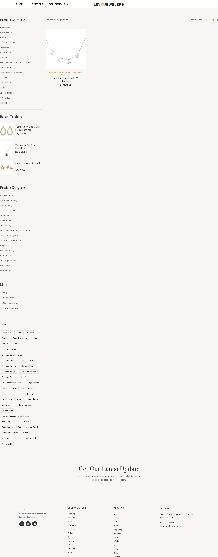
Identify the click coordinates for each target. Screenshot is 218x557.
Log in (6, 292)
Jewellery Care (119, 525)
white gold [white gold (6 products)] (31, 438)
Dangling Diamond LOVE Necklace (66, 79)
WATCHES (5, 97)
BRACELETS (6, 32)
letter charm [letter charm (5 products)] (7, 399)
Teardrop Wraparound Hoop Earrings (27, 128)
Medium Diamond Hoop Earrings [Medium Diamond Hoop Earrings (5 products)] (15, 416)
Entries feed (9, 297)
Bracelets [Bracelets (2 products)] (30, 332)
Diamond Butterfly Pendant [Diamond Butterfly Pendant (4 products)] (12, 354)
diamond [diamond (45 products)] (17, 343)
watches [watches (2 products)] (5, 438)
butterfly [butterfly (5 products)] (5, 338)
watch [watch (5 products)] (25, 432)
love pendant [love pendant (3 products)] (7, 410)
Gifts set (4, 57)
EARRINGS (5, 52)
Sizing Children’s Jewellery (78, 517)
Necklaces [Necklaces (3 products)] (6, 421)
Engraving (118, 521)
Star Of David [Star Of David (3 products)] (32, 427)
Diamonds (4, 47)
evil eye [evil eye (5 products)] (24, 377)
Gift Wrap (118, 517)
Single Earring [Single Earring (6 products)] (7, 427)
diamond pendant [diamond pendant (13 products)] (9, 377)
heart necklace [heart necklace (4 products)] (28, 388)
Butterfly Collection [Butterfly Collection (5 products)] (20, 338)
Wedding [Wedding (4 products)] (17, 438)
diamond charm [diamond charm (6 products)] (26, 360)
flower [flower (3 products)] (4, 388)
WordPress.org (10, 308)
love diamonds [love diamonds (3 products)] (8, 405)
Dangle (52, 72)
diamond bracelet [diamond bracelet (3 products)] (9, 349)
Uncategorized (7, 92)
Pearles (3, 77)
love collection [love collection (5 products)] (32, 399)
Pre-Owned (5, 82)
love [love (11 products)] (19, 399)
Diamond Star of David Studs (27, 165)
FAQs (70, 529)
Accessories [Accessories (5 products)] (6, 332)
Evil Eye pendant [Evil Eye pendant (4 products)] (32, 382)
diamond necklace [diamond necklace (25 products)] (28, 371)
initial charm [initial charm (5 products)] (17, 393)
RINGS (3, 87)
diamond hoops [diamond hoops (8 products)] (8, 371)
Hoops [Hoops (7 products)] (4, 393)
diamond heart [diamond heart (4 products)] (27, 366)
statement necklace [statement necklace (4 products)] (10, 432)
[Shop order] (197, 19)
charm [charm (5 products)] (36, 338)
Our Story (118, 513)
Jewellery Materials (75, 513)
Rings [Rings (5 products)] (17, 421)
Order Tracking (74, 525)
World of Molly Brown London (126, 529)
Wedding (4, 102)
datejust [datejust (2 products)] (5, 343)
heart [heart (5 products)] (14, 388)
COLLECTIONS (59, 4)
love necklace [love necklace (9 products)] (25, 405)
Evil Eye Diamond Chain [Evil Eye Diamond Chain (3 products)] (11, 382)
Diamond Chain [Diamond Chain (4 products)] (8, 360)
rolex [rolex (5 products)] (26, 421)
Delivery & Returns (75, 521)
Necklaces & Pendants (11, 72)
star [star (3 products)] (19, 427)
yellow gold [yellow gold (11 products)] (7, 443)
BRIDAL (4, 37)
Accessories (6, 27)
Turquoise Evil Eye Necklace (25, 147)
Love (80, 72)
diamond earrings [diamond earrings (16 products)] (9, 366)
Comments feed (10, 303)
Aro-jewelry (107, 549)
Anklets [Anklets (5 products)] (19, 332)
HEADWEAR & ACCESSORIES (15, 62)
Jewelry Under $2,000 (66, 72)
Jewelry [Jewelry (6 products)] (30, 393)
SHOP (21, 4)
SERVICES (37, 4)
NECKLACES (66, 75)
